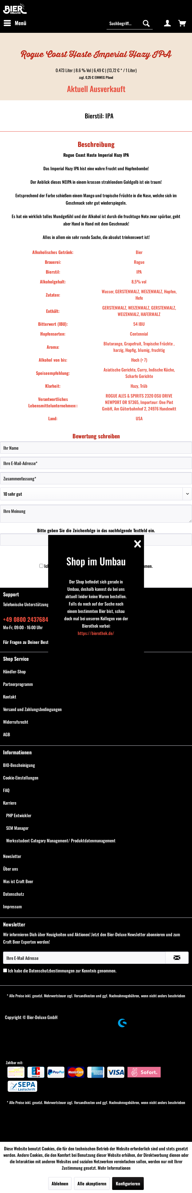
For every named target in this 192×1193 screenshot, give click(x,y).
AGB (6, 734)
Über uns (10, 868)
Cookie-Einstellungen (20, 777)
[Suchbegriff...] (130, 23)
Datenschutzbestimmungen (52, 970)
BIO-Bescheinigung (19, 765)
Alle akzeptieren (91, 1183)
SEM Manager (17, 828)
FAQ (6, 790)
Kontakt (9, 696)
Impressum (12, 906)
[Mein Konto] (167, 23)
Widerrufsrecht (15, 721)
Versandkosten (84, 995)
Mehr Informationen (114, 1167)
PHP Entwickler (18, 815)
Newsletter (12, 856)
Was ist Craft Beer (18, 881)
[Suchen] (146, 23)
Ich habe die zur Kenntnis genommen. (62, 970)
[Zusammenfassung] (96, 478)
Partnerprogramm (18, 684)
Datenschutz (13, 894)
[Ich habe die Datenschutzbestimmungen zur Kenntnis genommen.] (41, 566)
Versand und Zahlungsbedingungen (32, 709)
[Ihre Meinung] (96, 514)
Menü (15, 22)
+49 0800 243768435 (28, 619)
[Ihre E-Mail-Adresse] (96, 463)
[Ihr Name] (96, 447)
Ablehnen (60, 1183)
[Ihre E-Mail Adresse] (84, 958)
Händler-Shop (14, 671)
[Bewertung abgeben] (96, 493)
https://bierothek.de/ (96, 633)
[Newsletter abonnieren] (177, 958)
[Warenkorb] (182, 23)
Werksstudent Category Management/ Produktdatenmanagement (61, 840)
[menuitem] (14, 23)
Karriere (9, 802)
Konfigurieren (128, 1183)
